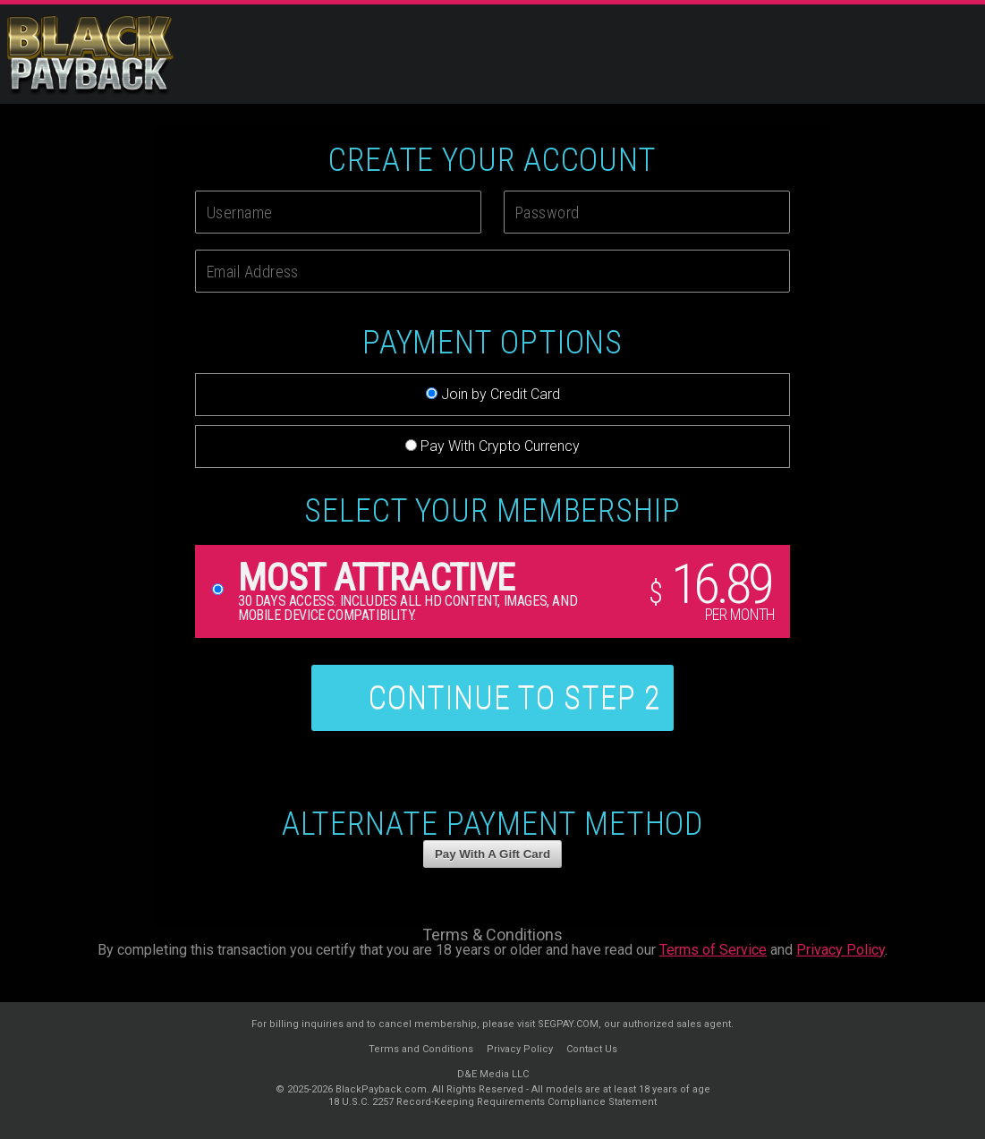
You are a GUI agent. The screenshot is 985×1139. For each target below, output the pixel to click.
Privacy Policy (840, 949)
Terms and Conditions (421, 1049)
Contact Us (591, 1049)
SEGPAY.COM (568, 1024)
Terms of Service (713, 949)
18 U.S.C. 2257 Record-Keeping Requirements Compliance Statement (492, 1102)
